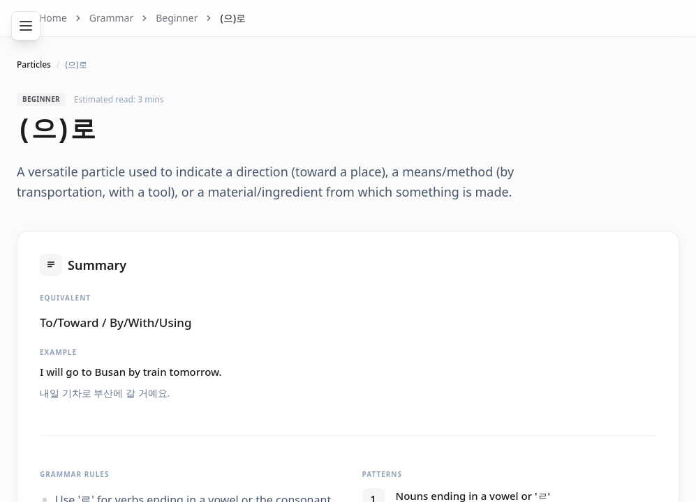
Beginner (177, 17)
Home (53, 17)
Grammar (111, 17)
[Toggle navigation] (25, 25)
